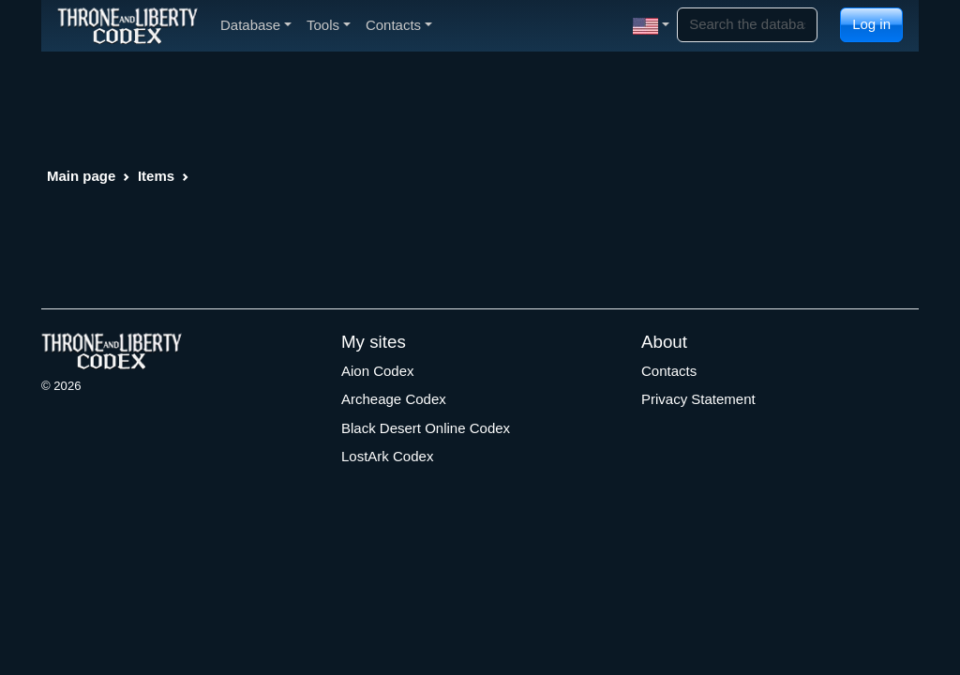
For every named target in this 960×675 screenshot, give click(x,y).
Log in (871, 24)
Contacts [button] (399, 25)
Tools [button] (329, 25)
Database (256, 25)
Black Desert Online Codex (425, 428)
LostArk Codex (387, 456)
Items (156, 176)
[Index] (127, 25)
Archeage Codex (393, 399)
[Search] (747, 25)
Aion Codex (377, 371)
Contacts (669, 371)
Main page (81, 176)
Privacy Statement (698, 399)
